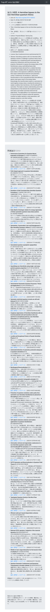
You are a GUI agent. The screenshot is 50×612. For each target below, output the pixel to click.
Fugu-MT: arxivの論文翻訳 (10, 2)
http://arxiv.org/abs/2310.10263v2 (25, 17)
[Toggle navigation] (46, 2)
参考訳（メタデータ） (20, 169)
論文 (12, 169)
